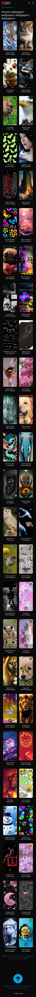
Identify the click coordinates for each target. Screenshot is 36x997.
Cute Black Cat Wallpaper (10, 502)
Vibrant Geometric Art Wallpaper (26, 277)
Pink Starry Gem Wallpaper (26, 614)
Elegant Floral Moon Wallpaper (10, 913)
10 (17, 956)
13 (26, 956)
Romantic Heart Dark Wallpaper (26, 913)
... (22, 958)
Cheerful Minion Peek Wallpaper (26, 950)
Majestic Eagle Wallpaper (26, 128)
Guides (25, 988)
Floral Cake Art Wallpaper (26, 651)
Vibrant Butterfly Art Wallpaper (26, 315)
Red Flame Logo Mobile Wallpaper (26, 763)
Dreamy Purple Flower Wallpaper (26, 875)
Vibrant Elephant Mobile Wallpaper (26, 464)
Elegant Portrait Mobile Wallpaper (26, 165)
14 (29, 956)
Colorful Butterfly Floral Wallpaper (10, 240)
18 (16, 958)
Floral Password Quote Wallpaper (26, 576)
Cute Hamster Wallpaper (10, 91)
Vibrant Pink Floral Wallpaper (26, 389)
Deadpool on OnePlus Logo (10, 875)
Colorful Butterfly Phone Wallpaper (10, 726)
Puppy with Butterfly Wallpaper (26, 688)
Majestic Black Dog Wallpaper (26, 352)
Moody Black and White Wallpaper (10, 614)
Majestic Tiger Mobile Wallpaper (10, 53)
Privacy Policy (13, 988)
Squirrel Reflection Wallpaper (10, 651)
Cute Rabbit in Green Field (10, 128)
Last (25, 958)
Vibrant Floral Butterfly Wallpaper (26, 838)
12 (23, 956)
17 (13, 958)
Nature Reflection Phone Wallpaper (26, 240)
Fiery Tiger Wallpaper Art (10, 801)
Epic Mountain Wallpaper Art (26, 203)
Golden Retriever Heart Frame (26, 427)
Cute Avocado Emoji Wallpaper (26, 801)
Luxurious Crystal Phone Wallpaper (10, 950)
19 (19, 958)
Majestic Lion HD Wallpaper (26, 726)
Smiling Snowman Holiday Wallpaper (10, 838)
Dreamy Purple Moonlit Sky (10, 763)
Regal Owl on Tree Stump (10, 539)
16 (10, 958)
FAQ (20, 988)
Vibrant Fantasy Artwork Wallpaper (10, 203)
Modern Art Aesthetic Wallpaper (10, 315)
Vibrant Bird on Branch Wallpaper (10, 389)
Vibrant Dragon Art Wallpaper (10, 464)
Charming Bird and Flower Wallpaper (10, 576)
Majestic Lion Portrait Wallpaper (10, 688)
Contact (6, 986)
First (4, 956)
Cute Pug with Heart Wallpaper (10, 277)
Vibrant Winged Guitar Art (26, 502)
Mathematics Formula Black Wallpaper (10, 352)
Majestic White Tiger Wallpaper (10, 427)
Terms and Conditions (24, 986)
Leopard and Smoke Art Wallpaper (26, 539)
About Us (13, 986)
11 (20, 956)
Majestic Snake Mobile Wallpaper (26, 91)
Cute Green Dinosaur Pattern (10, 165)
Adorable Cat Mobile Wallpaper (26, 53)
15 (32, 956)
